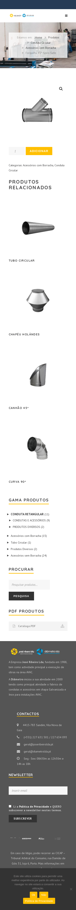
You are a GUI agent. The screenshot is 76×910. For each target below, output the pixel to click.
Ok (33, 894)
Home (38, 37)
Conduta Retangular (27, 514)
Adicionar (39, 151)
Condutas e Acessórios (29, 520)
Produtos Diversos (26, 527)
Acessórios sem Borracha (26, 555)
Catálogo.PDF (38, 626)
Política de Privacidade (34, 806)
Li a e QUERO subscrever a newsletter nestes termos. (35, 808)
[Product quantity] (17, 151)
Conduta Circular (41, 43)
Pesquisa (21, 596)
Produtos (53, 37)
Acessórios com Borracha (41, 48)
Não (43, 894)
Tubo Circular (19, 542)
